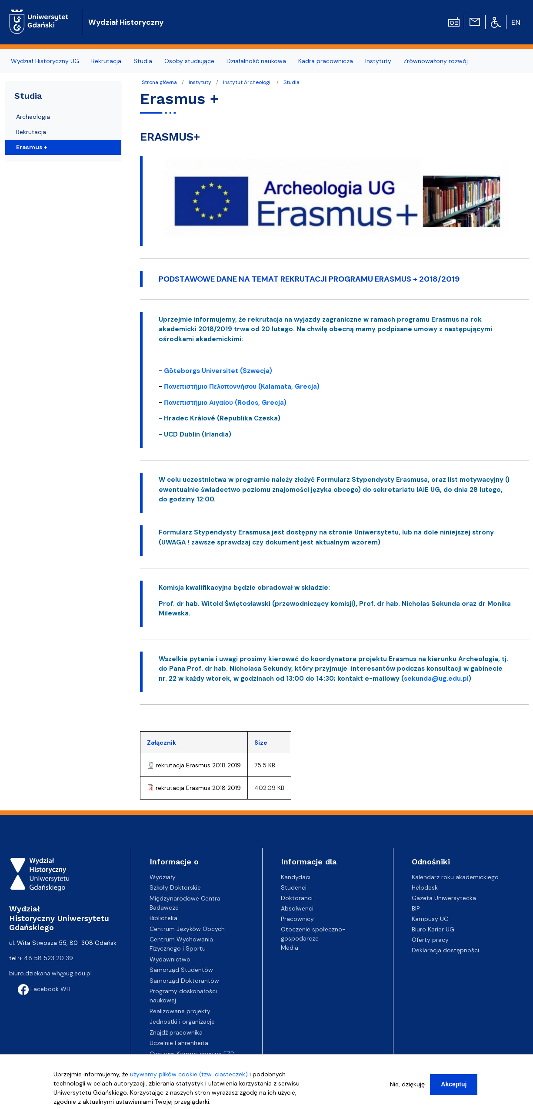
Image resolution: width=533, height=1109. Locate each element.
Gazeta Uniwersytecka (444, 898)
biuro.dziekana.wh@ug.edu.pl (50, 973)
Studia (291, 82)
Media (289, 947)
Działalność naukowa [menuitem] (256, 61)
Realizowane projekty (180, 1011)
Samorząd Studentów (181, 970)
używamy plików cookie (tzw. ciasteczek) (189, 1077)
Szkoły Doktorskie (175, 887)
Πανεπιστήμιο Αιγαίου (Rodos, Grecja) (225, 402)
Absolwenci (297, 908)
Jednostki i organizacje (182, 1021)
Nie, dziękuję (407, 1087)
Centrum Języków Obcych (187, 929)
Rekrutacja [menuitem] (106, 61)
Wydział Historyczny (126, 22)
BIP (416, 908)
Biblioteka (163, 918)
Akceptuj (453, 1087)
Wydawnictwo (170, 959)
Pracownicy (297, 919)
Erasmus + (31, 147)
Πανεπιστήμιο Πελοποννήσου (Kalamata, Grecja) (242, 386)
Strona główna (159, 82)
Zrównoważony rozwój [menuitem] (435, 61)
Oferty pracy (430, 940)
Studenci (293, 887)
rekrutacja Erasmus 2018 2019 (198, 765)
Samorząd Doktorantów (184, 981)
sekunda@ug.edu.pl (436, 678)
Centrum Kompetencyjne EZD (192, 1054)
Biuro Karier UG (433, 929)
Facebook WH (44, 989)
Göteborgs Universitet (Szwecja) (219, 370)
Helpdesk (425, 887)
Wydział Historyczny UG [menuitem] (45, 61)
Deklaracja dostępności (445, 950)
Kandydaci (295, 877)
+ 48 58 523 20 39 (46, 958)
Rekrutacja (31, 132)
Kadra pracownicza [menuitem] (325, 61)
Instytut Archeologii (247, 82)
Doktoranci (297, 898)
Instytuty (200, 82)
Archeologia (33, 117)
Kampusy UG (430, 919)
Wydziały (163, 877)
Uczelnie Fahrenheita (179, 1043)
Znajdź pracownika (176, 1032)
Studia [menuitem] (142, 61)
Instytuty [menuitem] (378, 61)
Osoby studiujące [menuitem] (189, 61)
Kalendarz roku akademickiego (455, 877)
